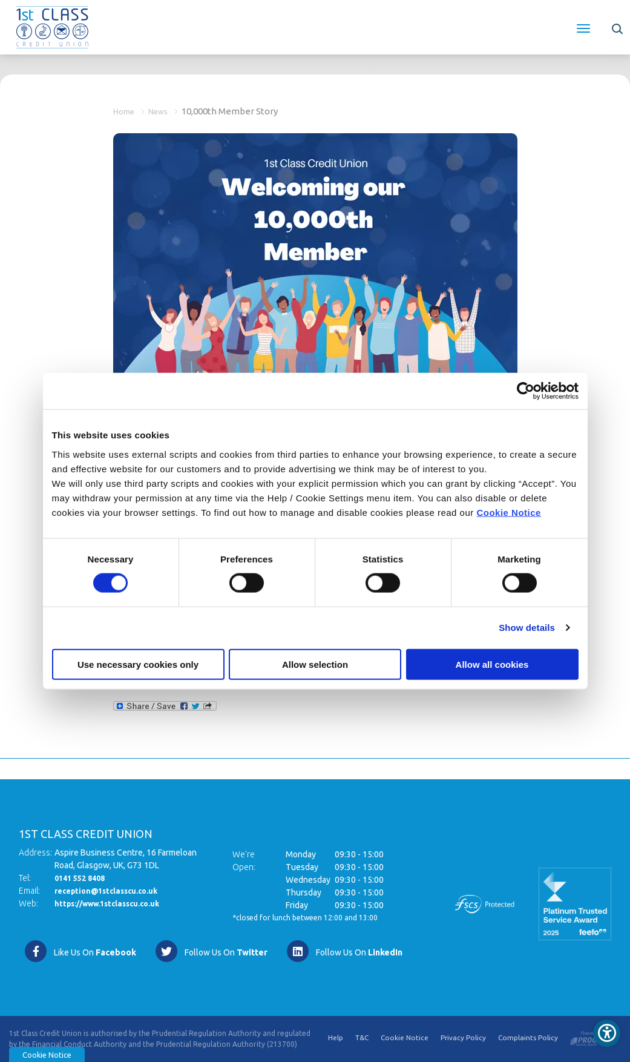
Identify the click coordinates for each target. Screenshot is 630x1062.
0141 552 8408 (82, 878)
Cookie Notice (508, 512)
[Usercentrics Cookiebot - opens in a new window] (526, 391)
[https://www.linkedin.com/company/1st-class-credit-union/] (344, 951)
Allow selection (315, 664)
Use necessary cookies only (138, 664)
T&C (360, 1039)
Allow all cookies (492, 664)
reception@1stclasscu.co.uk (111, 890)
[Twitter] (210, 951)
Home (126, 111)
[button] (616, 27)
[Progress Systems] (591, 1036)
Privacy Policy (463, 1039)
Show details (527, 627)
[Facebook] (80, 951)
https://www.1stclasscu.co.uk (114, 903)
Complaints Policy (528, 1039)
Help (333, 1039)
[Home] (52, 26)
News (165, 111)
